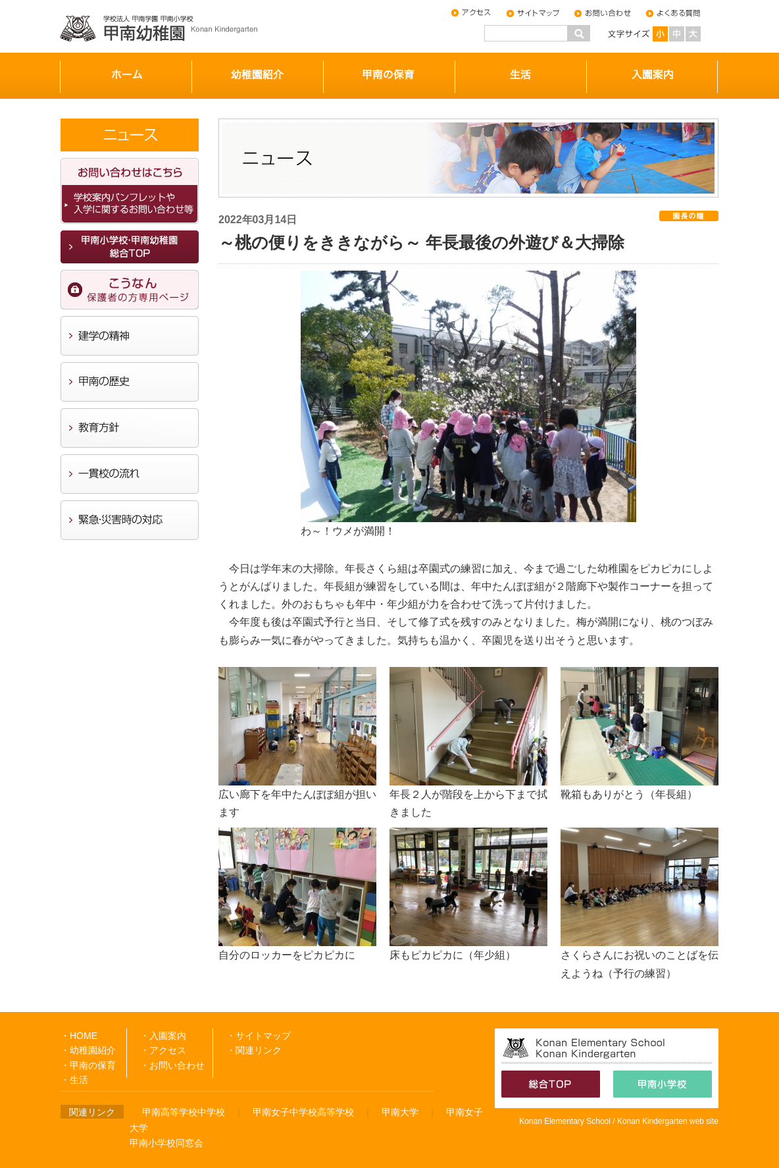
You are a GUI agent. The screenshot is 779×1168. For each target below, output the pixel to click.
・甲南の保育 (88, 1065)
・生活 (74, 1080)
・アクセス (163, 1050)
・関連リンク (254, 1050)
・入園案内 (163, 1035)
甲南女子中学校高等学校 (303, 1112)
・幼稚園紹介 (88, 1050)
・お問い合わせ (172, 1065)
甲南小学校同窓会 (166, 1143)
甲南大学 (400, 1112)
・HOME (79, 1035)
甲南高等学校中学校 (183, 1112)
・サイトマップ (258, 1035)
